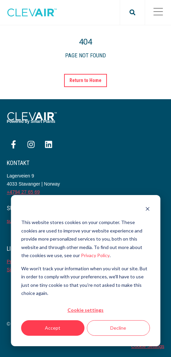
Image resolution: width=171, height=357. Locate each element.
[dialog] (85, 270)
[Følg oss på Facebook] (13, 144)
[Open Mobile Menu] (158, 12)
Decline (118, 328)
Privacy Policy (95, 255)
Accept (52, 328)
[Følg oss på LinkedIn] (48, 144)
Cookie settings (85, 310)
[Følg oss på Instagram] (31, 144)
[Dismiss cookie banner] (147, 209)
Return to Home (85, 80)
